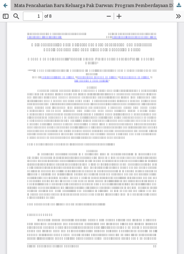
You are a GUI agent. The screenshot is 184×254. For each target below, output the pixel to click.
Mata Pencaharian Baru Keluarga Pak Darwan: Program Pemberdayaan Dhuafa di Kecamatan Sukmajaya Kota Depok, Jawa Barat (99, 5)
